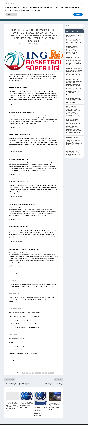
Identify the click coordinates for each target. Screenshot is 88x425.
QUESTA (11, 271)
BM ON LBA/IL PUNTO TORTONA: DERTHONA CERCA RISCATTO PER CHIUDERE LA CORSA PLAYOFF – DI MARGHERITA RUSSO (73, 47)
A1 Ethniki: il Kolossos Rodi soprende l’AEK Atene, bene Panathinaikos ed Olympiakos (40, 408)
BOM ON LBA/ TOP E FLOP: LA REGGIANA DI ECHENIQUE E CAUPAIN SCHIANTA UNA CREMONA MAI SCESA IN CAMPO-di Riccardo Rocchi (73, 36)
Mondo (49, 41)
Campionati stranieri (42, 41)
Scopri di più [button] (11, 14)
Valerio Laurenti (26, 41)
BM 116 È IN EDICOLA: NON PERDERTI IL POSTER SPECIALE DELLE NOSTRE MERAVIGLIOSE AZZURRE (73, 150)
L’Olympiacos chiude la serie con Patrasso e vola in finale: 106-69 (26, 401)
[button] (82, 4)
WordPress (30, 423)
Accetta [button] (78, 14)
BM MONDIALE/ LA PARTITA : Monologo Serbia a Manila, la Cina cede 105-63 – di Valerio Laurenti (12, 402)
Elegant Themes (15, 423)
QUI (10, 102)
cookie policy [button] (11, 9)
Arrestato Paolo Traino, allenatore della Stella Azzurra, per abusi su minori (54, 403)
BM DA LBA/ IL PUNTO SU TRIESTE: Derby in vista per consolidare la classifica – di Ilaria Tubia (73, 98)
